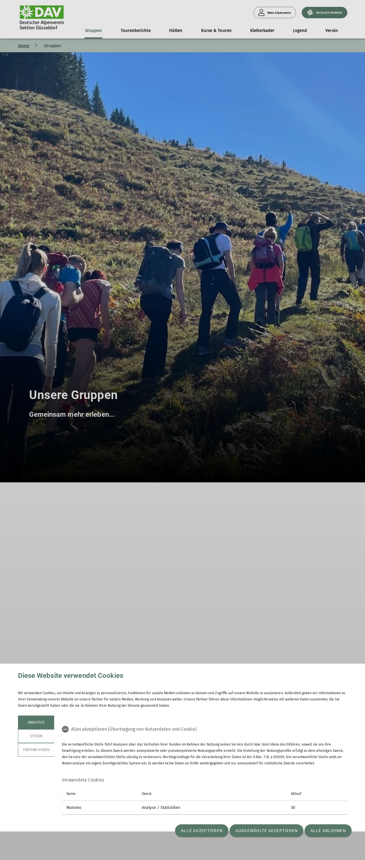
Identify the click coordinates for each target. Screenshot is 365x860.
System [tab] (36, 736)
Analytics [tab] (36, 722)
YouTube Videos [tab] (36, 750)
